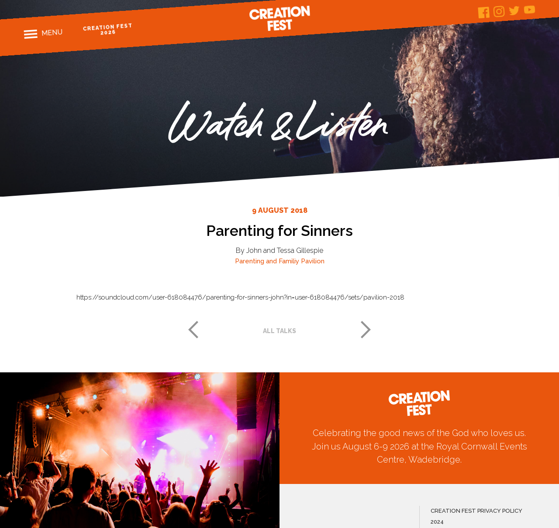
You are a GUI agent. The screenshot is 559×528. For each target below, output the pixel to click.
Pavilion (312, 261)
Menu (52, 32)
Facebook (484, 12)
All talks (279, 330)
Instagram (499, 11)
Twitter (515, 11)
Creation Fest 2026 (108, 29)
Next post (366, 329)
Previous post (193, 329)
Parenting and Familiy (267, 261)
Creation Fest (279, 18)
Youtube (530, 9)
